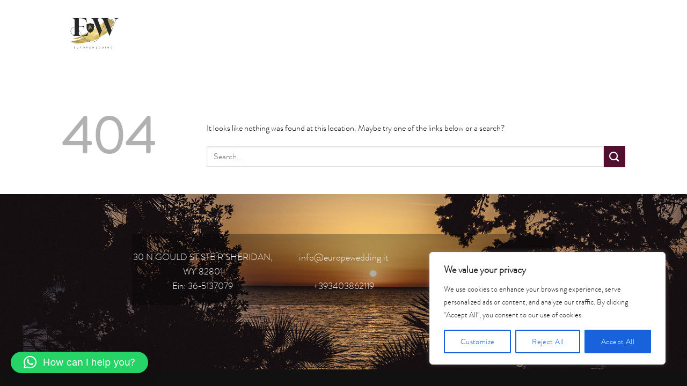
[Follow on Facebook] (557, 31)
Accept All (617, 341)
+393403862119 (343, 285)
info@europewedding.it (344, 257)
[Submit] (614, 156)
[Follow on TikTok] (596, 31)
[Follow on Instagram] (577, 31)
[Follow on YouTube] (615, 31)
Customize (478, 341)
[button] (79, 362)
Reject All (548, 341)
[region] (547, 308)
